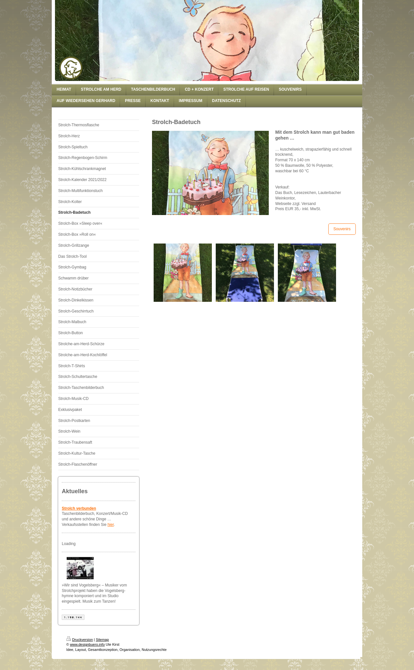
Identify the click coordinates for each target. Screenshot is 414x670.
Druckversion (79, 640)
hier (110, 524)
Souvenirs (342, 229)
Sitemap (102, 640)
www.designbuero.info (87, 644)
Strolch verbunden (79, 508)
